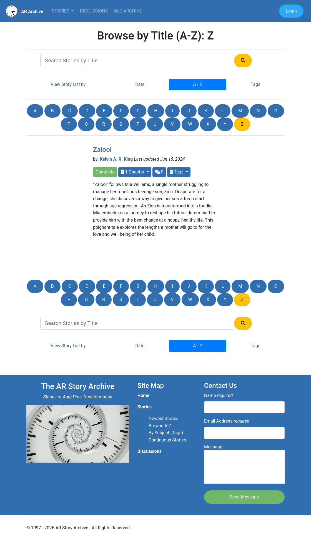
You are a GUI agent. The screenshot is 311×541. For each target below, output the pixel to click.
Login (291, 11)
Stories (61, 11)
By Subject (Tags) (166, 432)
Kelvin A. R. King (116, 159)
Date (139, 84)
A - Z (197, 84)
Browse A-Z (160, 425)
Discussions (94, 11)
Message (244, 464)
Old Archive (128, 11)
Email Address (226, 421)
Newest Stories (164, 418)
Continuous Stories (167, 440)
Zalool (102, 149)
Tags (255, 84)
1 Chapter (133, 172)
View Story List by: (69, 84)
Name (218, 395)
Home (143, 395)
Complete (105, 172)
